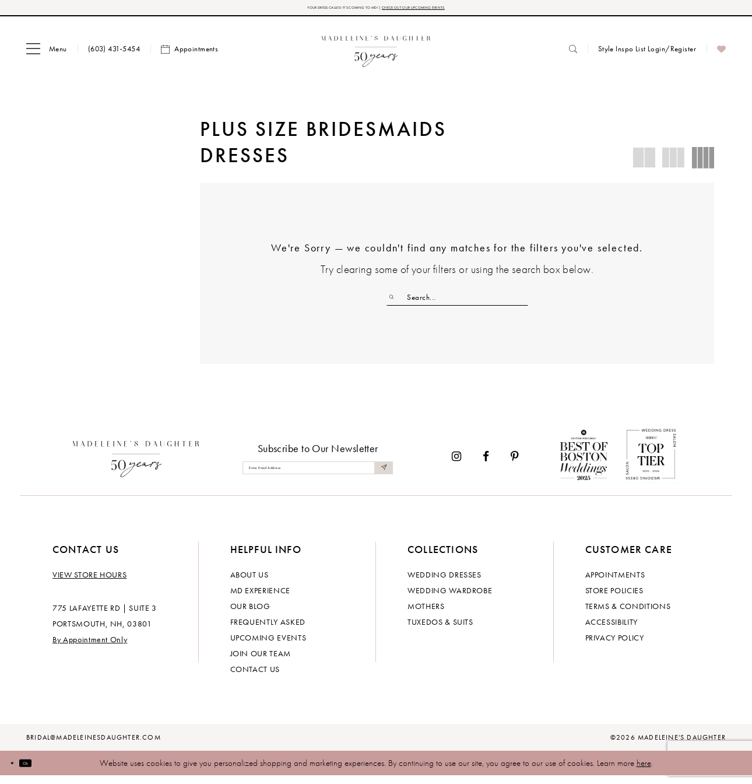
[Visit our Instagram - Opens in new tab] (456, 464)
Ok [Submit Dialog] (43, 770)
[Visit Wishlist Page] (721, 54)
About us (249, 583)
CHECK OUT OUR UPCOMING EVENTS (457, 10)
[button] (47, 54)
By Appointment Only (89, 647)
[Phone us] (114, 54)
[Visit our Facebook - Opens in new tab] (486, 464)
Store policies (614, 598)
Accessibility (611, 630)
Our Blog (250, 614)
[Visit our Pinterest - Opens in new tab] (514, 464)
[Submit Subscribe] (380, 475)
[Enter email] (318, 475)
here (644, 771)
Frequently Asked (267, 630)
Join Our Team (260, 661)
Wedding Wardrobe (449, 598)
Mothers (426, 614)
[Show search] (573, 54)
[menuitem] (47, 54)
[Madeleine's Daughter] (136, 464)
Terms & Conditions (628, 614)
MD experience (260, 598)
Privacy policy (614, 645)
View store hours (89, 583)
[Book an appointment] (189, 54)
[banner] (376, 54)
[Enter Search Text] (457, 302)
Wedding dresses (444, 583)
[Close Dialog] (17, 771)
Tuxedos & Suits (440, 630)
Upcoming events (268, 645)
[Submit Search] (396, 302)
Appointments (615, 583)
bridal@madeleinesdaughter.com (93, 745)
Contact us (255, 677)
